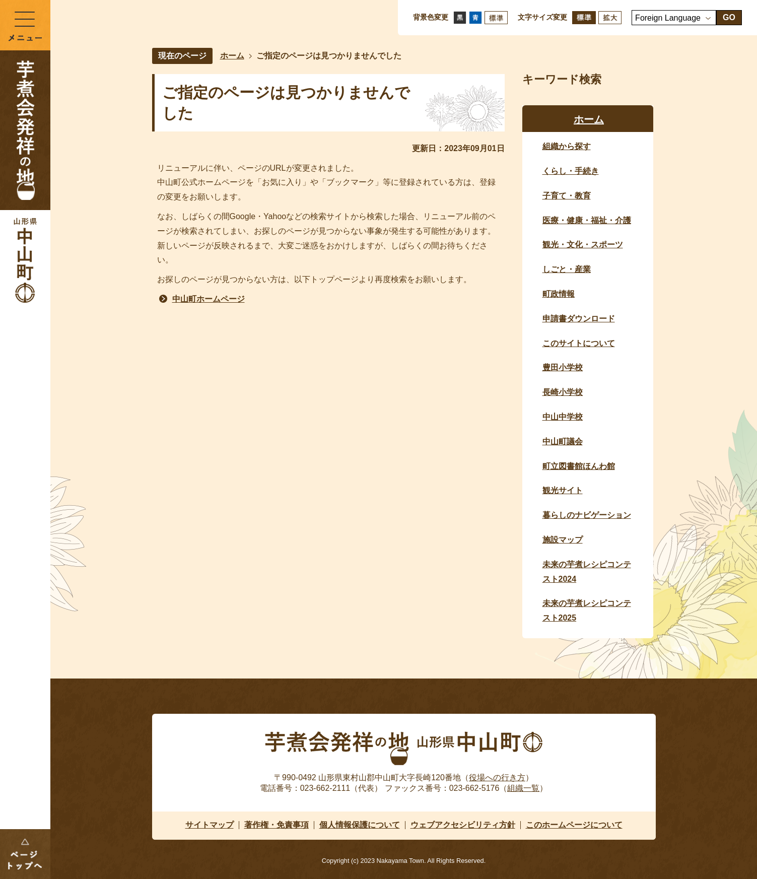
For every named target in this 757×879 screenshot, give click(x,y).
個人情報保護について (359, 825)
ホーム (232, 55)
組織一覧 (523, 788)
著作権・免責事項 (276, 825)
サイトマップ (209, 825)
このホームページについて (574, 825)
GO (729, 17)
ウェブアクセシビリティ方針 (462, 825)
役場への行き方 (497, 777)
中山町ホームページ (208, 299)
